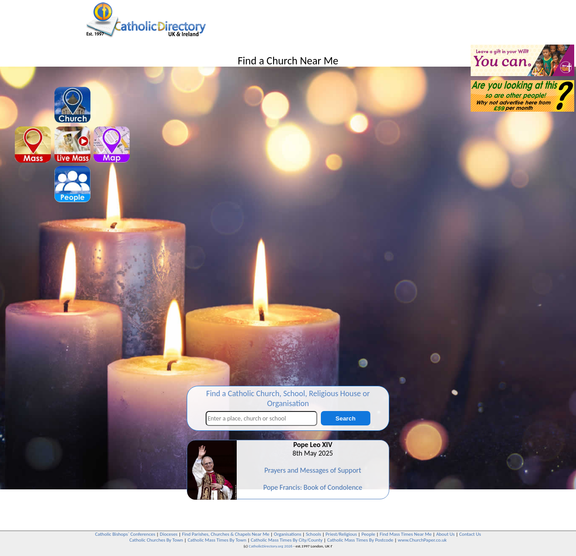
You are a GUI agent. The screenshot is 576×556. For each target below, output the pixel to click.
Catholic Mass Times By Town (217, 540)
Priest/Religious (341, 534)
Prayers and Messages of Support (312, 470)
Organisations (288, 534)
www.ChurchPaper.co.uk (422, 540)
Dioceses (168, 534)
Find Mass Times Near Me (406, 534)
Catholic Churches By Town (156, 540)
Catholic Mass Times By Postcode (360, 540)
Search (346, 418)
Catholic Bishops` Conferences (125, 534)
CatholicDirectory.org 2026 (270, 545)
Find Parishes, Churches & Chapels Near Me (225, 534)
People (368, 534)
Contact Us (470, 534)
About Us (445, 534)
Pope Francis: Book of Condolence (312, 487)
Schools (313, 534)
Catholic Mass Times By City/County (287, 540)
